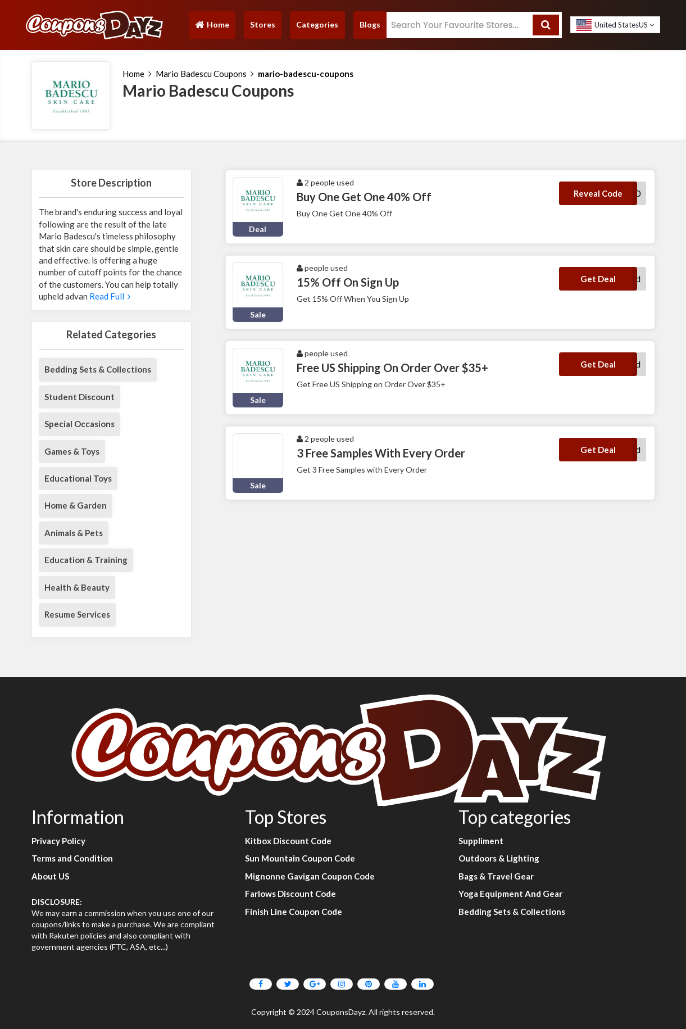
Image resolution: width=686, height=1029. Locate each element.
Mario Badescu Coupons (201, 74)
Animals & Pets (73, 533)
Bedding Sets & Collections (97, 369)
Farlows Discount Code (290, 894)
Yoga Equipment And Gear (510, 894)
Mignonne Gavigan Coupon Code (310, 876)
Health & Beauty (77, 587)
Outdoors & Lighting (498, 858)
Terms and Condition (72, 858)
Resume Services (77, 614)
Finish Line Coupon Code (293, 911)
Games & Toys (71, 451)
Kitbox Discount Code (288, 841)
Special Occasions (79, 424)
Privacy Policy (58, 841)
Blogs (370, 24)
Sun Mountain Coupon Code (300, 858)
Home (211, 27)
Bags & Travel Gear (496, 876)
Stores (262, 24)
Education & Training (86, 560)
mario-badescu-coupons (305, 74)
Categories (317, 24)
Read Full (109, 296)
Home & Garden (75, 505)
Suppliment (480, 841)
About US (50, 876)
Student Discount (79, 397)
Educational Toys (78, 478)
